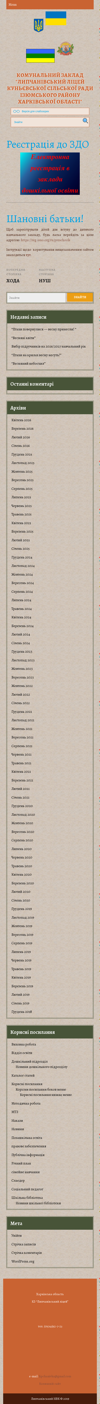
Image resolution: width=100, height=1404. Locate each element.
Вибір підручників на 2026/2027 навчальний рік (48, 346)
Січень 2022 (20, 703)
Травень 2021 (21, 763)
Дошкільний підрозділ (29, 1061)
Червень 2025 (21, 505)
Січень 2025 (20, 548)
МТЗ (14, 1111)
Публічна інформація (28, 1154)
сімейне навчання (25, 1172)
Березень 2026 (22, 428)
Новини (17, 1129)
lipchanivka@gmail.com (55, 1376)
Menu (12, 4)
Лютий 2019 (20, 994)
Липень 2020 (21, 848)
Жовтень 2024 (22, 574)
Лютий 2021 (20, 788)
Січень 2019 (20, 1003)
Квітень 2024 (21, 617)
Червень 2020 (21, 857)
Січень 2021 (20, 797)
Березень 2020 (22, 883)
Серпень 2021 (21, 746)
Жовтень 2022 (22, 685)
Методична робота (26, 1103)
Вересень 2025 (22, 480)
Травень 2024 (21, 608)
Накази (17, 1120)
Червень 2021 (21, 754)
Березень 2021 (22, 780)
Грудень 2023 (21, 651)
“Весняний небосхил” (28, 363)
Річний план (21, 1163)
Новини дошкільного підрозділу (42, 1066)
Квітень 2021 (21, 771)
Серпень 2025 (21, 488)
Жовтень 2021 (21, 728)
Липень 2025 (21, 497)
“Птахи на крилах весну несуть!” (36, 355)
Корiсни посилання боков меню (41, 1089)
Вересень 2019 (22, 934)
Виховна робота (23, 1044)
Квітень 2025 (21, 523)
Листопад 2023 (23, 660)
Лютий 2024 (20, 634)
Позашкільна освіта (26, 1137)
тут (28, 255)
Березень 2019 (22, 986)
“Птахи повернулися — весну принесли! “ (43, 329)
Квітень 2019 (21, 977)
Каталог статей (23, 1075)
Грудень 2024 (21, 557)
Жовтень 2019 (21, 926)
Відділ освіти (21, 1052)
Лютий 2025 (20, 540)
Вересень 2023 (22, 677)
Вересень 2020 (22, 831)
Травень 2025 (21, 514)
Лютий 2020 (20, 891)
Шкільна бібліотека (27, 1197)
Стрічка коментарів (26, 1252)
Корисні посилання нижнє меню (46, 1094)
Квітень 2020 (21, 874)
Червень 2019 (21, 960)
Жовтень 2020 (22, 823)
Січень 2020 (20, 900)
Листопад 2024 (23, 565)
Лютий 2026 (20, 437)
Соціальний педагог (27, 1189)
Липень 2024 (21, 600)
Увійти (16, 1235)
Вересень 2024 (22, 582)
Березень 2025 (22, 531)
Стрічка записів (23, 1244)
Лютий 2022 (20, 694)
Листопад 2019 (22, 917)
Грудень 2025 (21, 454)
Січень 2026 (20, 445)
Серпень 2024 (22, 591)
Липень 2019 (21, 951)
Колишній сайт (50, 1384)
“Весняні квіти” (23, 337)
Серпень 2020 (22, 840)
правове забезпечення (28, 1146)
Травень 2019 (21, 968)
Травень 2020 (21, 866)
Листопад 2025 (22, 462)
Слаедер (18, 1180)
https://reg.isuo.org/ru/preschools (45, 240)
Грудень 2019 (21, 908)
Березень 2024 (22, 625)
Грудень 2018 (21, 1011)
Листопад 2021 (22, 720)
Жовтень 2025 (21, 471)
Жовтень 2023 (22, 668)
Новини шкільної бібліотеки (38, 1203)
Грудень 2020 (22, 805)
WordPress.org (22, 1261)
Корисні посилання (26, 1083)
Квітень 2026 (21, 420)
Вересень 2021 (22, 737)
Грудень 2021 (21, 711)
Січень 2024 (20, 643)
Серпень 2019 (21, 943)
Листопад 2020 (23, 814)
